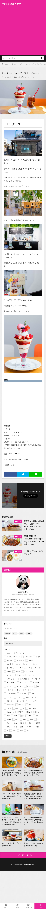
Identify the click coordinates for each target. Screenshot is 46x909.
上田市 (19, 551)
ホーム (6, 906)
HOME (6, 64)
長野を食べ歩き (29, 865)
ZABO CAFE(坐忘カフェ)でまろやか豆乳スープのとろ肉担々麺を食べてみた (11, 772)
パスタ (21, 633)
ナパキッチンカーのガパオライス (34, 552)
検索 (7, 736)
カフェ (25, 77)
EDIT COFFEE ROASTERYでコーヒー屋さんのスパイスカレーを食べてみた (34, 540)
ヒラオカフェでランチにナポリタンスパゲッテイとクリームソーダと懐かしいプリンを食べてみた (11, 821)
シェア (17, 906)
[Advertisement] (23, 29)
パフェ (37, 77)
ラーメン (28, 633)
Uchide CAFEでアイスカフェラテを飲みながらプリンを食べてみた (11, 796)
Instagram (29, 906)
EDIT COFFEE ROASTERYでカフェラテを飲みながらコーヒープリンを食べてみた (33, 821)
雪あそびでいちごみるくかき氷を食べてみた (33, 844)
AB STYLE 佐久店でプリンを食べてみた (11, 844)
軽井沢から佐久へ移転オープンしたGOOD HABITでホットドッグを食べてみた (34, 525)
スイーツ (31, 77)
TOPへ (40, 906)
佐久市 (14, 64)
